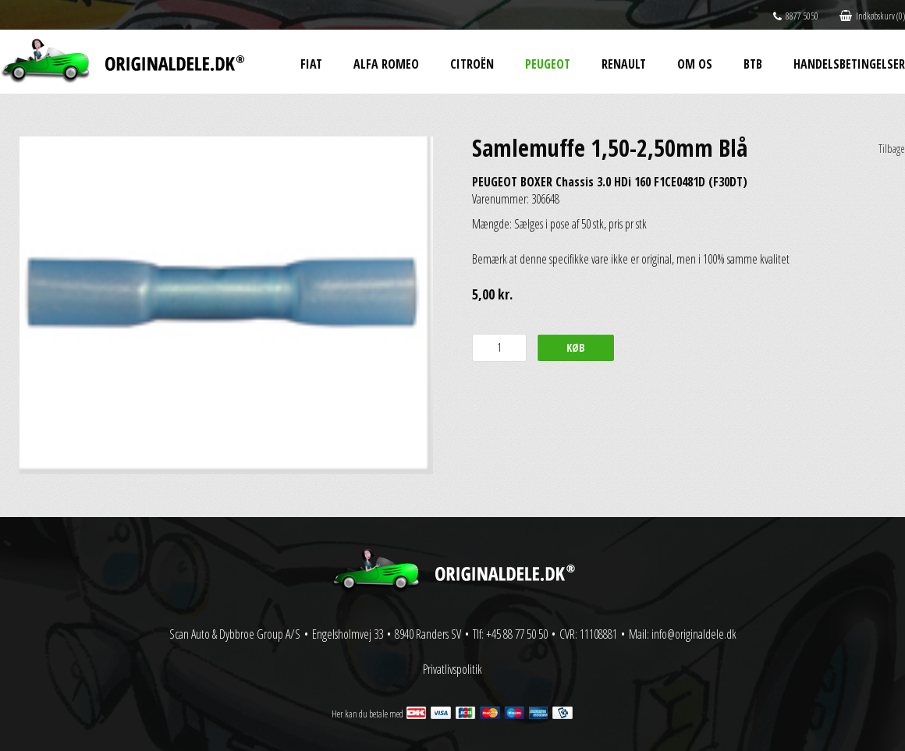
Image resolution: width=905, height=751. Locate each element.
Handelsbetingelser (849, 64)
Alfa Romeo (386, 64)
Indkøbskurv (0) (872, 16)
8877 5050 (795, 16)
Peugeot (547, 64)
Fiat (311, 64)
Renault (624, 64)
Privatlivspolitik (452, 669)
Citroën (472, 64)
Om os (694, 64)
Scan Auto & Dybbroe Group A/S (234, 634)
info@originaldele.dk (693, 634)
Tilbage (891, 148)
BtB (753, 64)
